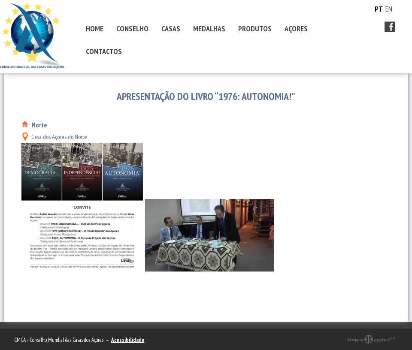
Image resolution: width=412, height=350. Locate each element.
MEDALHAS (209, 28)
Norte (39, 125)
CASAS (170, 28)
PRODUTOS (255, 28)
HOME (94, 28)
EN (388, 9)
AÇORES (296, 28)
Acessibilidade (128, 340)
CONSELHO (132, 28)
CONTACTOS (104, 51)
